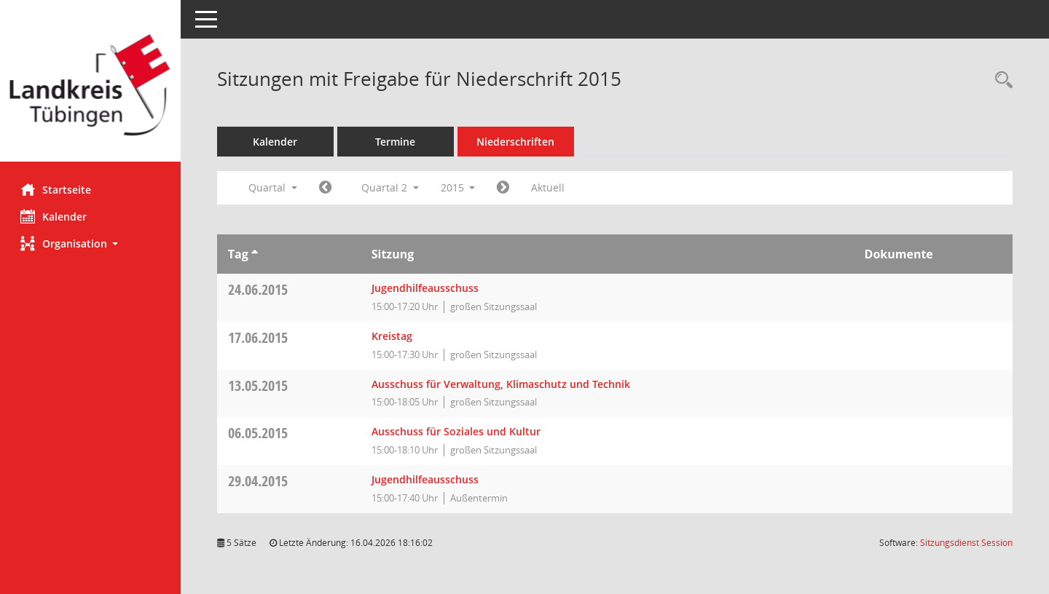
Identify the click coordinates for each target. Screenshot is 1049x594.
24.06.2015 (259, 289)
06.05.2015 (259, 433)
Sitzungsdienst (966, 542)
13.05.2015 (259, 385)
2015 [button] (459, 187)
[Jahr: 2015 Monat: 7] (505, 188)
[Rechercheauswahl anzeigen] (1000, 80)
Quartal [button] (274, 187)
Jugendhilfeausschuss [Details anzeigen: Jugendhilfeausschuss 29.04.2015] (426, 479)
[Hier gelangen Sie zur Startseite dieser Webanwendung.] (91, 86)
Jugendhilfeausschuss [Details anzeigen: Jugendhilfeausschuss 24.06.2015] (426, 288)
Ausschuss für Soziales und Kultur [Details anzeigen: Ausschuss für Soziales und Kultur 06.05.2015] (457, 431)
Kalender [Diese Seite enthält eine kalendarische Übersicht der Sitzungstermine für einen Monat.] (55, 216)
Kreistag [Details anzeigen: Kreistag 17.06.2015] (393, 336)
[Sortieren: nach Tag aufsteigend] (256, 254)
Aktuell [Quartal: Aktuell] (550, 187)
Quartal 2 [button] (391, 187)
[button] (91, 243)
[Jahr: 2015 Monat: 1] (327, 188)
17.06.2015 (259, 337)
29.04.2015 (259, 481)
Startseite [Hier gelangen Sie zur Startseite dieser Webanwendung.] (57, 189)
